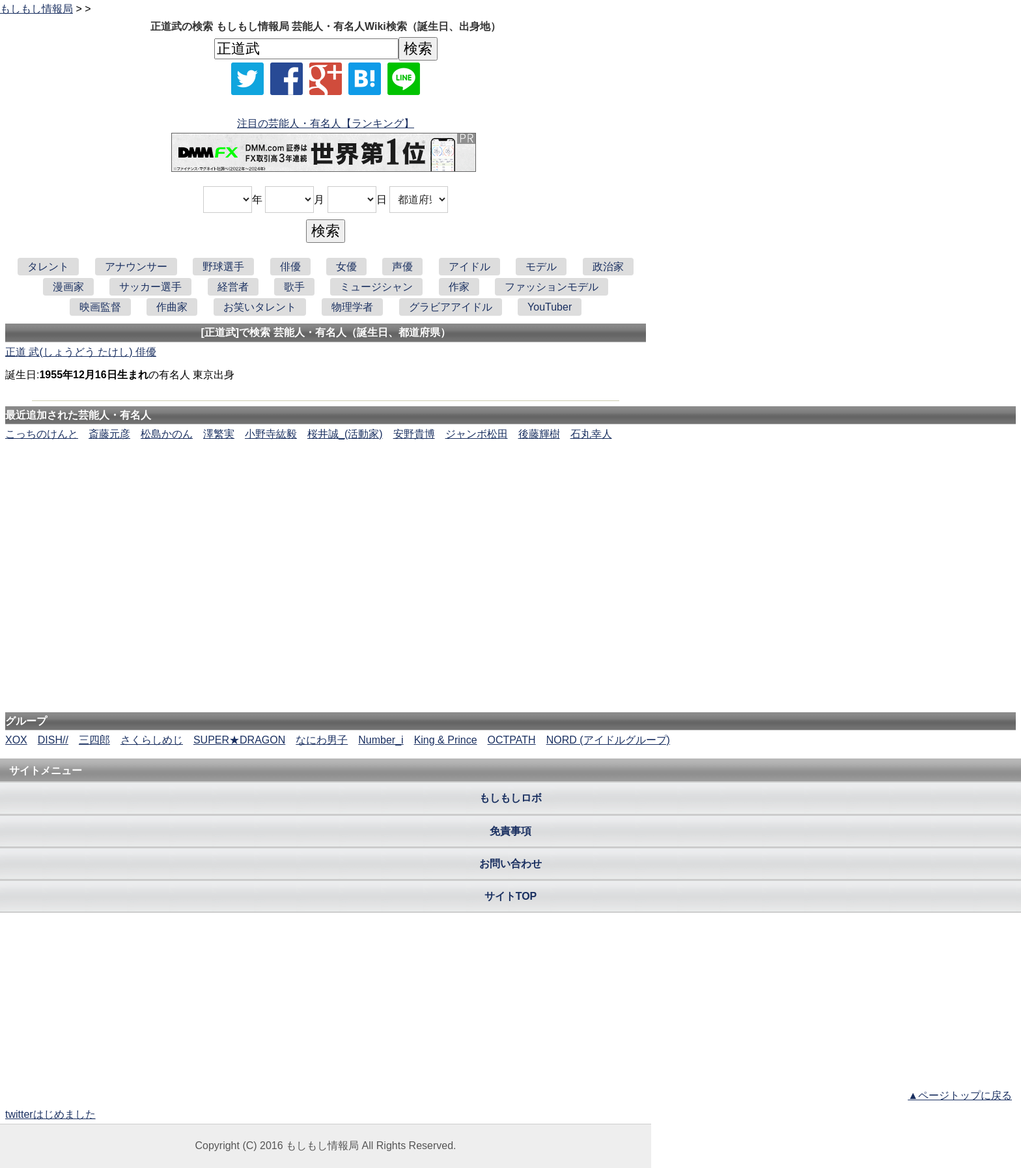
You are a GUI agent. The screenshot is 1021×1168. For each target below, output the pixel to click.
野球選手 (223, 266)
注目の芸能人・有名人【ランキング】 (325, 123)
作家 (459, 286)
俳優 (290, 266)
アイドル (469, 266)
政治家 (608, 266)
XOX (16, 739)
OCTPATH (512, 739)
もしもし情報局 (36, 8)
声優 (402, 266)
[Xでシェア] (247, 79)
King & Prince (445, 739)
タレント (48, 266)
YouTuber (549, 307)
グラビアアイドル (450, 307)
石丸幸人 (591, 433)
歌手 (294, 286)
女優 (346, 266)
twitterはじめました (50, 1114)
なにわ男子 (322, 739)
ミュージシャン (376, 286)
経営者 (233, 286)
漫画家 (68, 286)
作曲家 (172, 307)
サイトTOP (510, 896)
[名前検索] (306, 48)
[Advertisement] (510, 481)
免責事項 (510, 831)
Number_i (380, 739)
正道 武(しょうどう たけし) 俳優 (80, 351)
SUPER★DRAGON (239, 739)
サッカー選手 (150, 286)
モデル (541, 266)
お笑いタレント (259, 307)
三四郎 (94, 739)
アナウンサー (136, 266)
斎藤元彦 (109, 433)
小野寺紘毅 (271, 433)
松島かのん (167, 433)
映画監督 (100, 307)
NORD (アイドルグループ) (608, 739)
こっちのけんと (41, 433)
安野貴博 (414, 433)
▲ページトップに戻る (960, 1095)
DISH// (53, 739)
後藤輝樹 (539, 433)
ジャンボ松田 (476, 433)
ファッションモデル (551, 286)
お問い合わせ (510, 863)
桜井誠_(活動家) (345, 433)
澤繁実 (218, 433)
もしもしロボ (510, 797)
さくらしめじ (151, 739)
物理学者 (352, 307)
